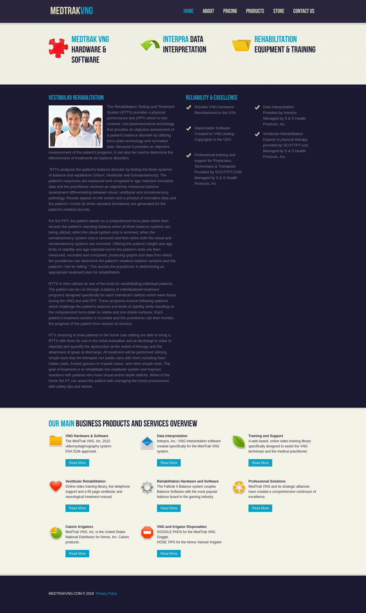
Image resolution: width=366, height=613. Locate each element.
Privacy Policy (106, 594)
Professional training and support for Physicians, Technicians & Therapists (215, 160)
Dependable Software (212, 128)
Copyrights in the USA (212, 139)
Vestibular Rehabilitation (283, 134)
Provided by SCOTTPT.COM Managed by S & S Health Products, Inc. (218, 178)
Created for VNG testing (214, 134)
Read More (77, 463)
